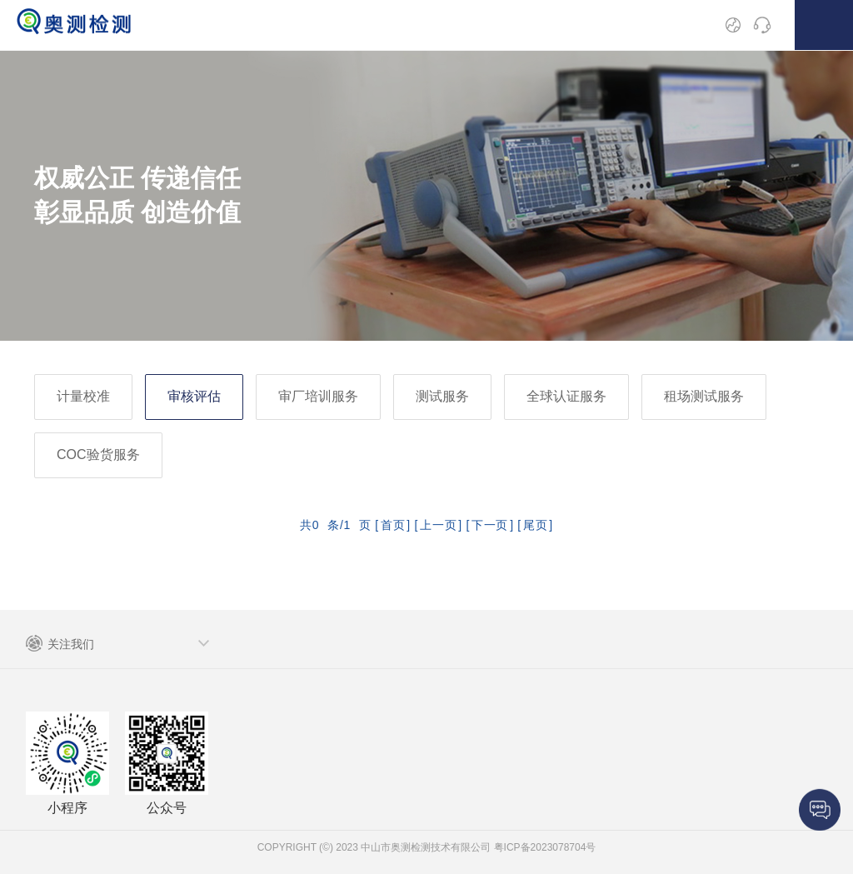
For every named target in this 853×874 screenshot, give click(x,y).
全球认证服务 (566, 396)
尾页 (535, 525)
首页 (393, 525)
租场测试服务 (704, 396)
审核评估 (194, 396)
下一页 (489, 525)
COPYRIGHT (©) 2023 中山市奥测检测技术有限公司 (374, 847)
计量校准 (83, 396)
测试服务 (442, 396)
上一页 (438, 525)
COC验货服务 (98, 454)
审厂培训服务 (318, 396)
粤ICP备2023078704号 (543, 847)
